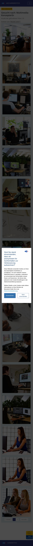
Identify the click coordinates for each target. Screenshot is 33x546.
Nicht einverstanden (23, 295)
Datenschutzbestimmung (10, 291)
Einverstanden (10, 295)
